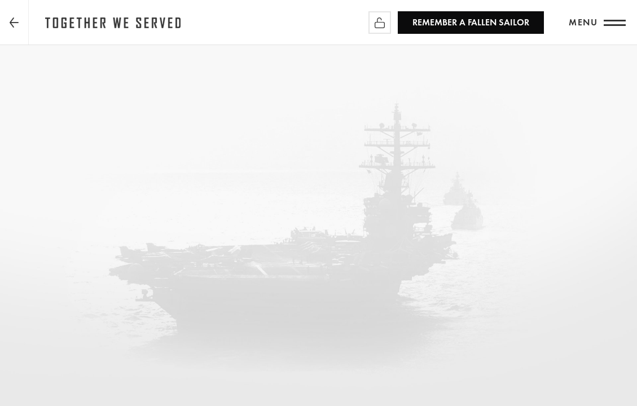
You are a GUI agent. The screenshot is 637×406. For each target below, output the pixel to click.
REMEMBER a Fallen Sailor (470, 22)
